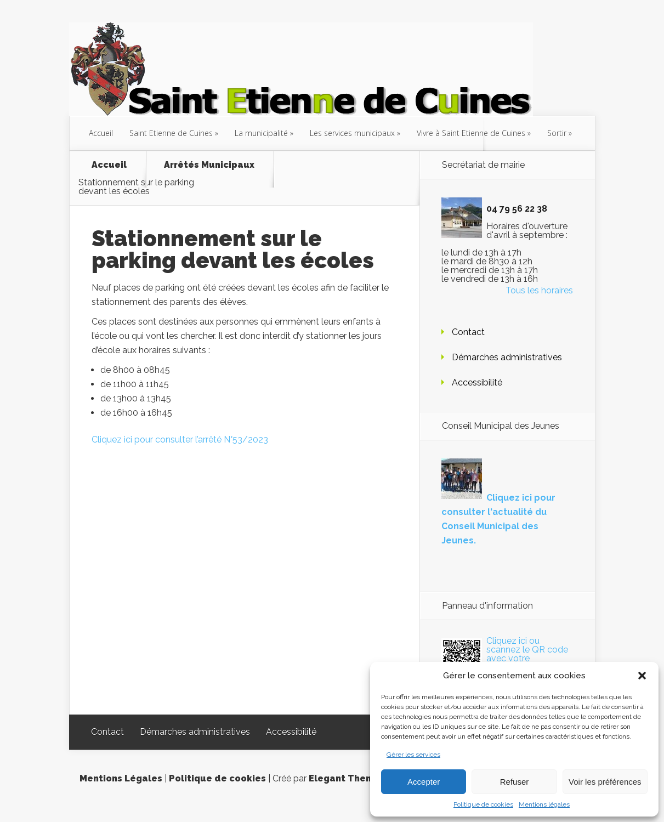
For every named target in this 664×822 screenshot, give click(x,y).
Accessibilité (477, 382)
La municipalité (261, 133)
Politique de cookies (483, 804)
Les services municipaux (352, 133)
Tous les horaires (539, 290)
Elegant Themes (347, 778)
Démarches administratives (507, 357)
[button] (642, 675)
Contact (468, 332)
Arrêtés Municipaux (209, 165)
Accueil (101, 133)
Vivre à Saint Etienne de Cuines (471, 133)
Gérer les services (413, 754)
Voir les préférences (605, 781)
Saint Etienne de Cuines (171, 133)
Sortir (556, 133)
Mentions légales (544, 804)
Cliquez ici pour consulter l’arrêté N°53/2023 (180, 439)
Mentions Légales (121, 778)
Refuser (514, 781)
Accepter (423, 781)
